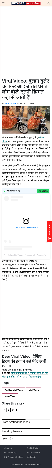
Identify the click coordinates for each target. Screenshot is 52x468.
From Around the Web (15, 421)
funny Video (10, 396)
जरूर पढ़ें (6, 438)
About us (8, 448)
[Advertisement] (26, 47)
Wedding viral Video (14, 390)
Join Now (43, 191)
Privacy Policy (10, 452)
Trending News (11, 431)
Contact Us (31, 457)
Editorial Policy (33, 452)
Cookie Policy (33, 448)
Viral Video (34, 390)
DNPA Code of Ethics (13, 457)
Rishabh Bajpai (10, 103)
